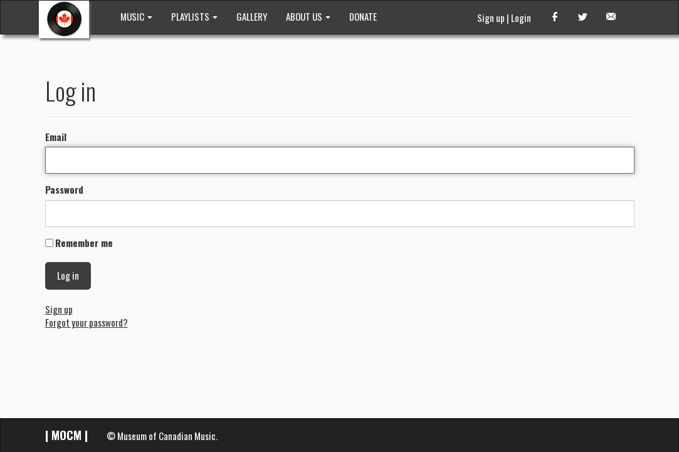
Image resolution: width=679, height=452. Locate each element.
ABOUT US (308, 16)
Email (55, 137)
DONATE (363, 16)
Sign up (491, 17)
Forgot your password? (86, 322)
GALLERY (251, 16)
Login (521, 17)
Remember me (84, 243)
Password (64, 189)
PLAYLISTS (194, 16)
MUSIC (136, 16)
